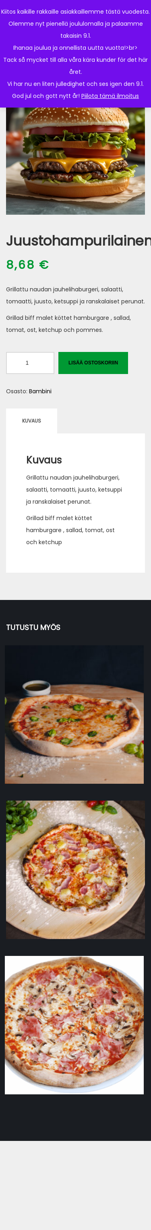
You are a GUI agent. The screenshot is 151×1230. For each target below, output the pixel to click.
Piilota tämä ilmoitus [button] (110, 96)
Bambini (40, 391)
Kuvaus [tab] (31, 420)
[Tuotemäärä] (30, 363)
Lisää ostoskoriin (93, 363)
